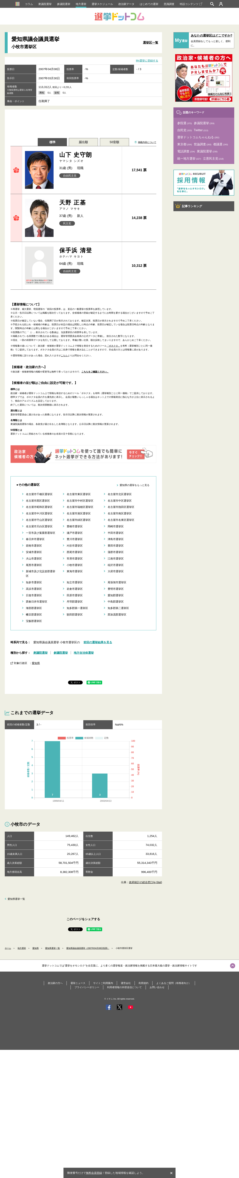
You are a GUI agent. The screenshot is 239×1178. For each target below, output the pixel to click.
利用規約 (143, 983)
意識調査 (169, 4)
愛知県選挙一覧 (16, 898)
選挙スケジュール (102, 4)
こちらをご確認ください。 (95, 371)
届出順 (83, 142)
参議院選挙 (63, 4)
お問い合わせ (157, 987)
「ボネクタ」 (113, 345)
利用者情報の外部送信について (124, 987)
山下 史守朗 (89, 157)
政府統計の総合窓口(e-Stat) (145, 882)
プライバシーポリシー (87, 987)
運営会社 (126, 983)
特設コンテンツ (191, 4)
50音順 (114, 142)
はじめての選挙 (149, 4)
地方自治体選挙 (84, 652)
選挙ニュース (78, 983)
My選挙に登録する (147, 60)
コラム (29, 4)
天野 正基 (89, 205)
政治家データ (126, 4)
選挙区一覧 (150, 42)
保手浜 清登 (89, 252)
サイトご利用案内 (103, 983)
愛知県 (36, 663)
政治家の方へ (55, 983)
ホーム (8, 948)
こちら (64, 355)
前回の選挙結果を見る (97, 642)
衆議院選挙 (45, 4)
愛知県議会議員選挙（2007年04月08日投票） (87, 948)
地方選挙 (81, 4)
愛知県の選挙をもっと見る (134, 485)
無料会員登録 (94, 1172)
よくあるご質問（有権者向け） (173, 983)
